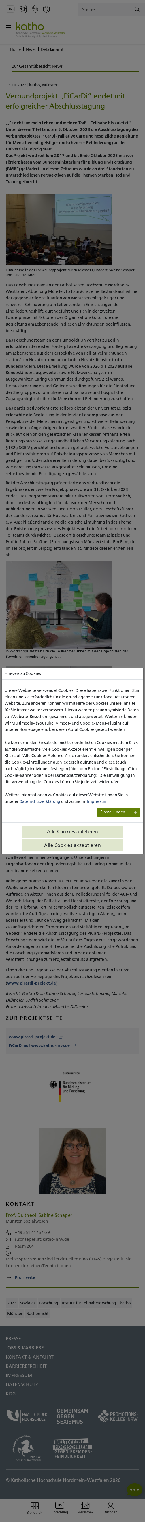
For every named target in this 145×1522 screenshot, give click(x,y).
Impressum (97, 801)
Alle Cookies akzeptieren (72, 845)
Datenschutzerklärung (39, 801)
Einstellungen (112, 812)
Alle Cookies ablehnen (72, 831)
